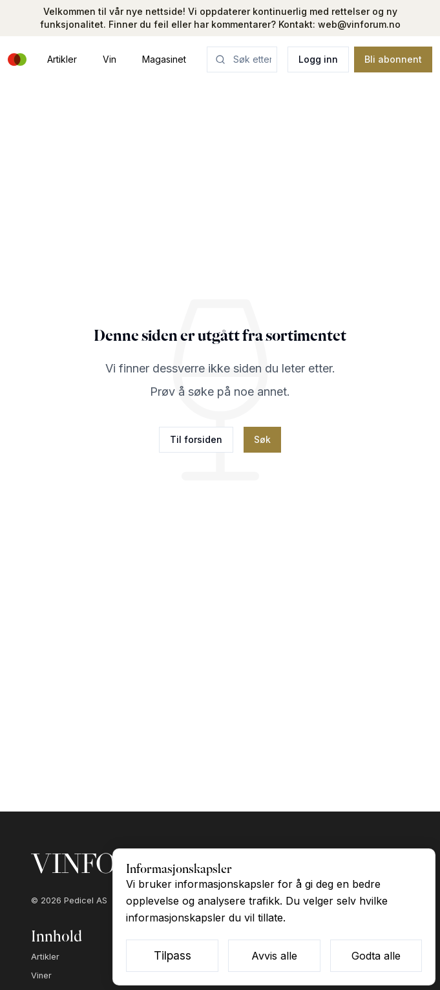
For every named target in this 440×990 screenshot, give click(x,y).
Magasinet (164, 59)
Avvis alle (274, 955)
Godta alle (376, 955)
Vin (109, 59)
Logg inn (318, 59)
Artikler (62, 59)
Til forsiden (196, 439)
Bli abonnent (393, 59)
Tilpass (172, 955)
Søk (262, 439)
